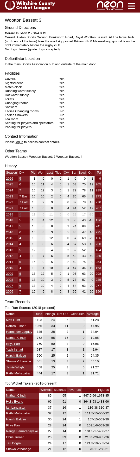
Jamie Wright (15, 367)
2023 (9, 196)
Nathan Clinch (16, 337)
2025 (9, 184)
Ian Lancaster (15, 407)
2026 (9, 178)
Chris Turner (15, 437)
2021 (9, 208)
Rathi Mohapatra (18, 373)
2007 (9, 285)
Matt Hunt (13, 320)
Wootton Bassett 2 (42, 156)
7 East (23, 196)
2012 (9, 256)
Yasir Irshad (14, 349)
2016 (9, 232)
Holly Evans (14, 401)
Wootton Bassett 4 (69, 156)
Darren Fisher (15, 326)
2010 (9, 268)
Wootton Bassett (16, 156)
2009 (9, 273)
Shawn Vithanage (18, 361)
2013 (9, 250)
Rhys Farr (13, 344)
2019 (9, 214)
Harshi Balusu (16, 355)
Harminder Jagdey (19, 331)
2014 (9, 244)
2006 (9, 291)
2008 (9, 279)
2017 (9, 226)
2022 (9, 202)
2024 (9, 190)
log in (19, 142)
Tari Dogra (13, 443)
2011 (9, 262)
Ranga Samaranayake (22, 431)
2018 (9, 220)
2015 (9, 238)
